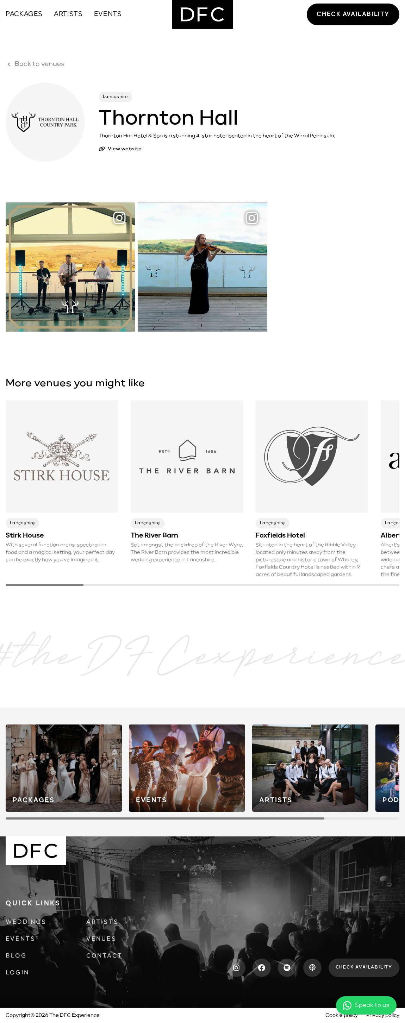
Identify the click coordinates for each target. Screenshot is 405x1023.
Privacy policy (382, 1015)
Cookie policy (341, 1015)
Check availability (353, 14)
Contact (104, 956)
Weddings (26, 922)
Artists (68, 14)
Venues (101, 939)
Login (17, 973)
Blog (16, 956)
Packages (24, 14)
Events (108, 14)
